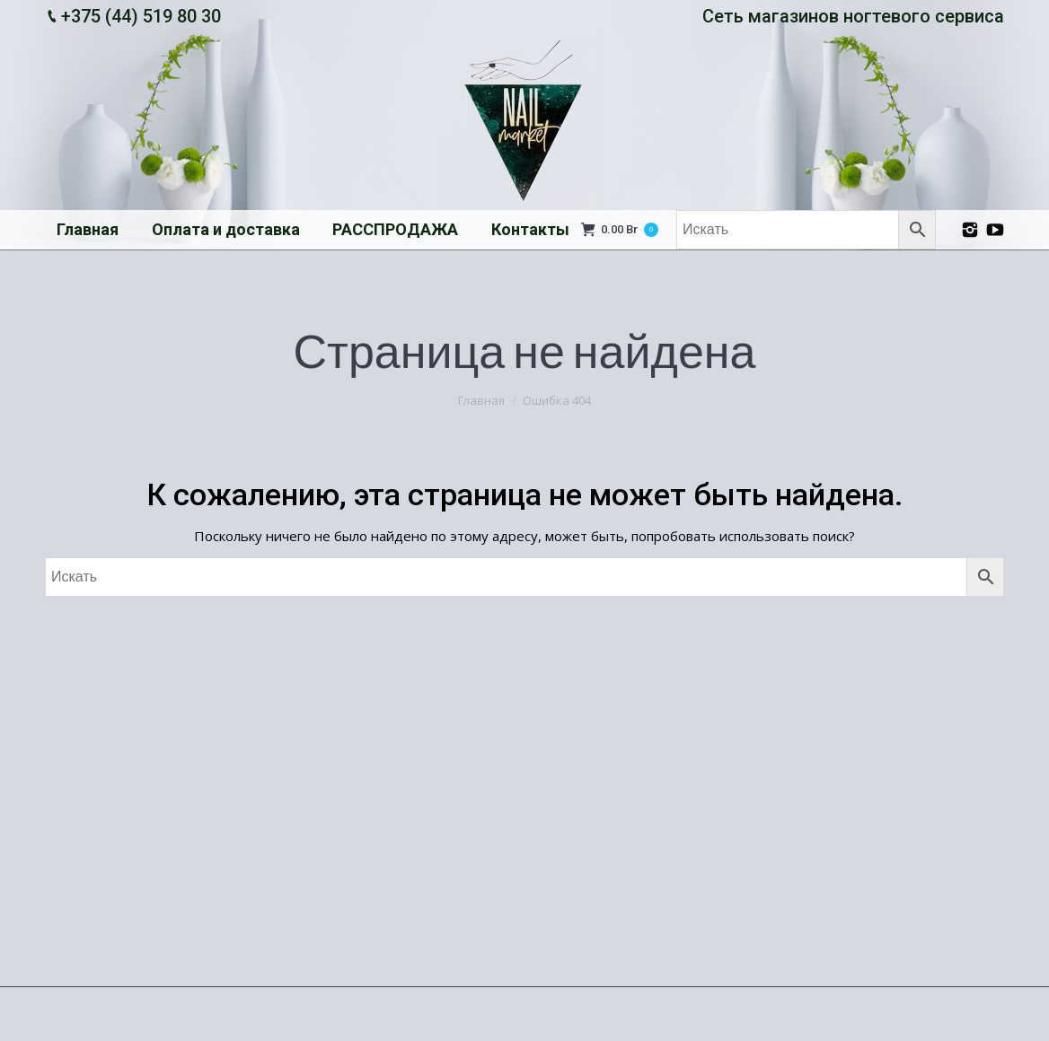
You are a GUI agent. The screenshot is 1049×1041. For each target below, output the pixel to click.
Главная (481, 400)
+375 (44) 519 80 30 (141, 16)
